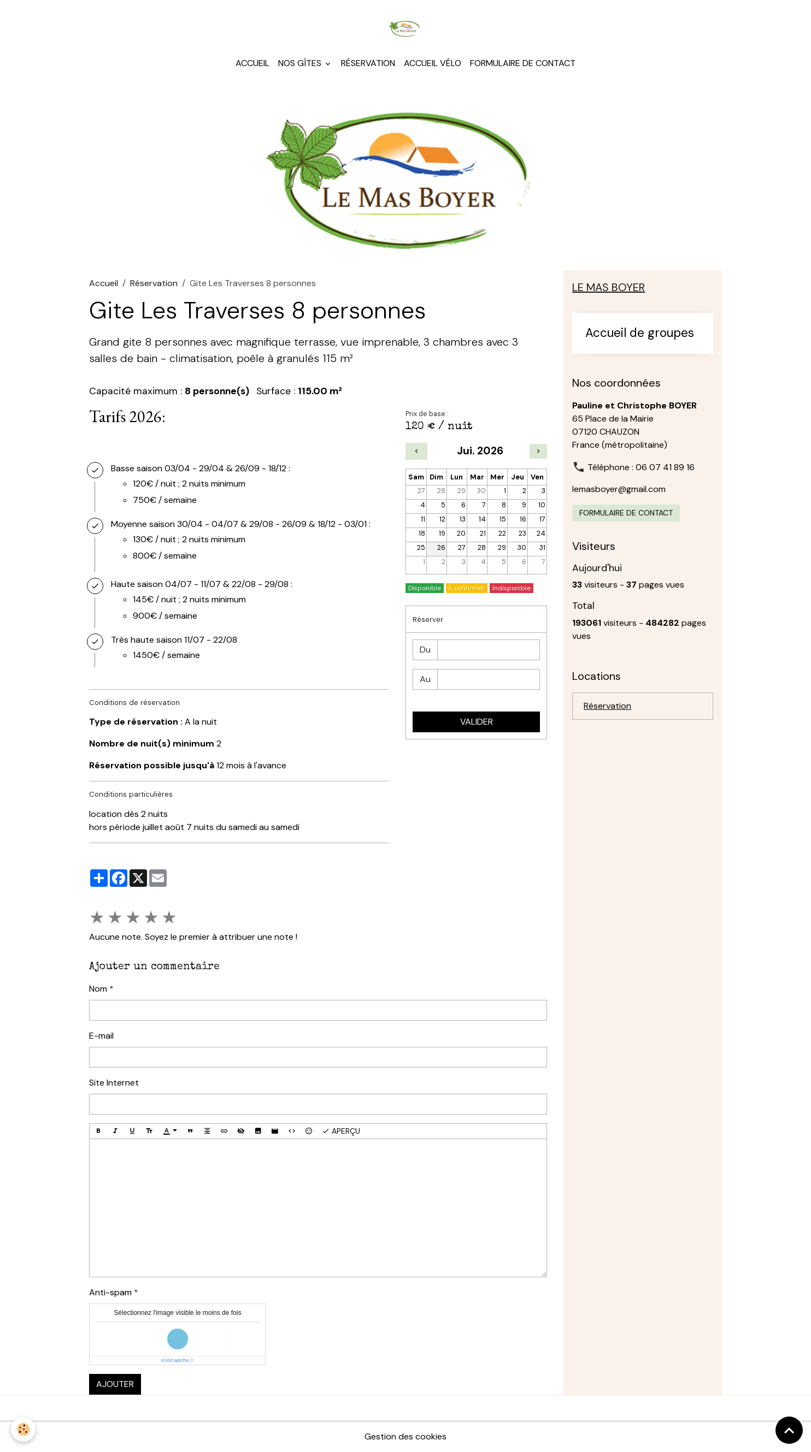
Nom (98, 988)
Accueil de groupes (639, 333)
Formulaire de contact (522, 63)
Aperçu (341, 1131)
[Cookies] (23, 1429)
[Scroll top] (789, 1430)
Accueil (252, 63)
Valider (476, 721)
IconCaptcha (175, 1360)
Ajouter (115, 1384)
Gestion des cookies (405, 1436)
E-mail (101, 1035)
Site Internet (114, 1082)
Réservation (368, 63)
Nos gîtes (301, 63)
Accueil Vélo (432, 63)
